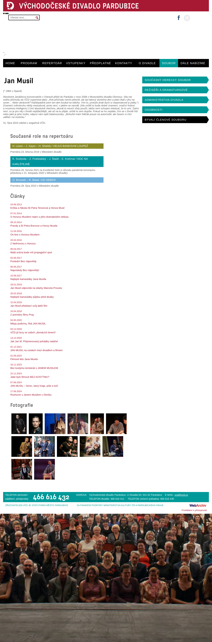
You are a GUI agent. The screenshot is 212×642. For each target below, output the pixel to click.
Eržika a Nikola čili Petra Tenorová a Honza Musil (37, 207)
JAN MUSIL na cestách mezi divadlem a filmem (36, 350)
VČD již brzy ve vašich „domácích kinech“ (33, 332)
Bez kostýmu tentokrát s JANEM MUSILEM (34, 368)
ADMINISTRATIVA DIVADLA (164, 99)
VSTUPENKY (76, 63)
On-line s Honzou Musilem (25, 234)
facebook (179, 16)
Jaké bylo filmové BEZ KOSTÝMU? (29, 377)
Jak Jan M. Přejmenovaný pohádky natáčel (34, 341)
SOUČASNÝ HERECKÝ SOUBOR (168, 80)
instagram (187, 18)
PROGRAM (29, 63)
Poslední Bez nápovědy (23, 261)
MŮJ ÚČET (199, 18)
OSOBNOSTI (154, 109)
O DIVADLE (147, 63)
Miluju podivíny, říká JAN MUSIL (28, 323)
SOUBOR (169, 63)
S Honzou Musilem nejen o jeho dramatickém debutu (39, 216)
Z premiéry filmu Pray (22, 314)
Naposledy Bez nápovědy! (24, 270)
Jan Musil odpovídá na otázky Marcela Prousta (36, 288)
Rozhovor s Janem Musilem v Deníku (31, 394)
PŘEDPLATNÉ (100, 63)
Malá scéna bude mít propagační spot (31, 252)
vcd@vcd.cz (181, 494)
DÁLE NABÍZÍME (193, 63)
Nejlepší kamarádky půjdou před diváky (32, 296)
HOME (10, 63)
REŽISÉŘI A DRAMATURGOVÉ (166, 89)
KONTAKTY (123, 63)
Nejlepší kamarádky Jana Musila (28, 279)
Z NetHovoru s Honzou (23, 243)
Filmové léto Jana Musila (24, 359)
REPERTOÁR (52, 63)
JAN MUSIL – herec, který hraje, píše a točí (34, 385)
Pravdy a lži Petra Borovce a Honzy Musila (33, 225)
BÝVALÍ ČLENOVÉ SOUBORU (166, 119)
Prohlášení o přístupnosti (194, 510)
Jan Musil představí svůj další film (28, 305)
